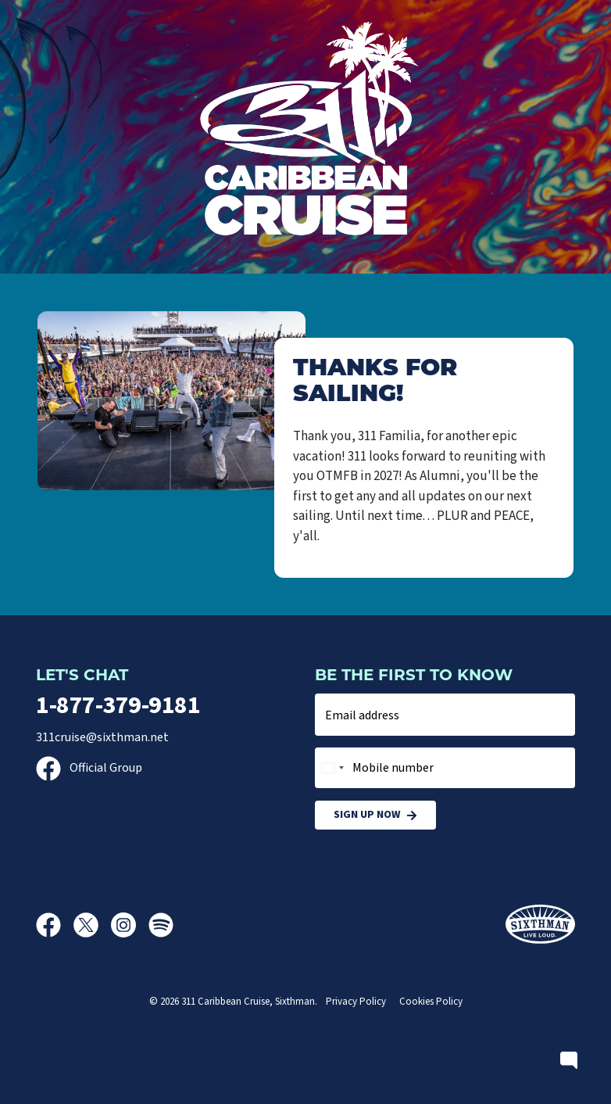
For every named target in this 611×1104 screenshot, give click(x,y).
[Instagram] (129, 924)
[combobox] (332, 767)
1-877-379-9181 (118, 705)
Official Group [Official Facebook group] (89, 767)
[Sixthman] (540, 924)
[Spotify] (160, 924)
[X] (92, 924)
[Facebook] (54, 924)
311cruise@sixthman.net (102, 737)
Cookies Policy (431, 1002)
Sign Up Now (375, 815)
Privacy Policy (356, 1002)
